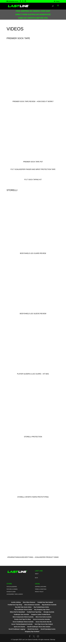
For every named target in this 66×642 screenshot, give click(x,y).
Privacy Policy (39, 591)
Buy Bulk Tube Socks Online (23, 607)
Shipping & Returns (40, 586)
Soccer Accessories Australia (41, 619)
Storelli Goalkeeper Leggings (17, 629)
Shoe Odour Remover (29, 602)
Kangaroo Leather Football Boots (40, 614)
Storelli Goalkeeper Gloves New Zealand (38, 626)
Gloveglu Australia (48, 612)
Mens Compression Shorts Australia (23, 617)
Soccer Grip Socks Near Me (43, 621)
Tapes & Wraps (18, 594)
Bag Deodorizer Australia (49, 604)
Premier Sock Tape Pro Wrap (22, 619)
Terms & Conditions (40, 589)
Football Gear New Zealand (45, 602)
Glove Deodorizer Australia (32, 604)
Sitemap (52, 639)
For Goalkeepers (12, 586)
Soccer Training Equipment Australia (21, 624)
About (36, 573)
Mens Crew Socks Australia (43, 617)
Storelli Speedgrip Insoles (48, 629)
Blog (36, 577)
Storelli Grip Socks (33, 629)
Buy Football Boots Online (41, 607)
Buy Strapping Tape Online (42, 609)
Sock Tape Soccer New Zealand (44, 624)
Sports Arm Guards (19, 626)
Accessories (10, 594)
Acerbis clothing (16, 602)
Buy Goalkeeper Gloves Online (23, 609)
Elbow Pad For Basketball (17, 612)
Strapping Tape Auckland (32, 631)
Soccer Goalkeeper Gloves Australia (23, 621)
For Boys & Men (11, 591)
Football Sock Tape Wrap (15, 604)
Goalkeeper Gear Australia (21, 614)
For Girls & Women (12, 589)
